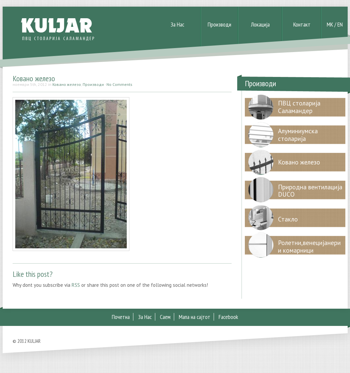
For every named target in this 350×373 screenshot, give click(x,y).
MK (330, 24)
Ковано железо (34, 78)
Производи (219, 24)
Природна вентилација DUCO (310, 191)
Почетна (121, 317)
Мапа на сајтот (194, 317)
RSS (76, 285)
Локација (260, 24)
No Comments (119, 84)
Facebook (228, 317)
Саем (165, 317)
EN (340, 24)
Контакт (302, 24)
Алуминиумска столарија (298, 135)
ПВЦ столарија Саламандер (299, 107)
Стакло (288, 219)
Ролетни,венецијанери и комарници (309, 246)
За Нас (177, 24)
